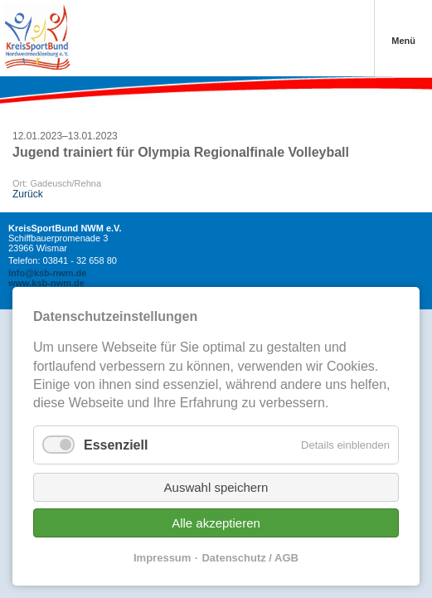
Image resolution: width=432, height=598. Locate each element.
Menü (403, 41)
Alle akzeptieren (216, 523)
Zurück (27, 194)
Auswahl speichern (216, 487)
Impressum (162, 558)
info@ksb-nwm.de (47, 273)
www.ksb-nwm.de (46, 283)
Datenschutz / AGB (250, 558)
